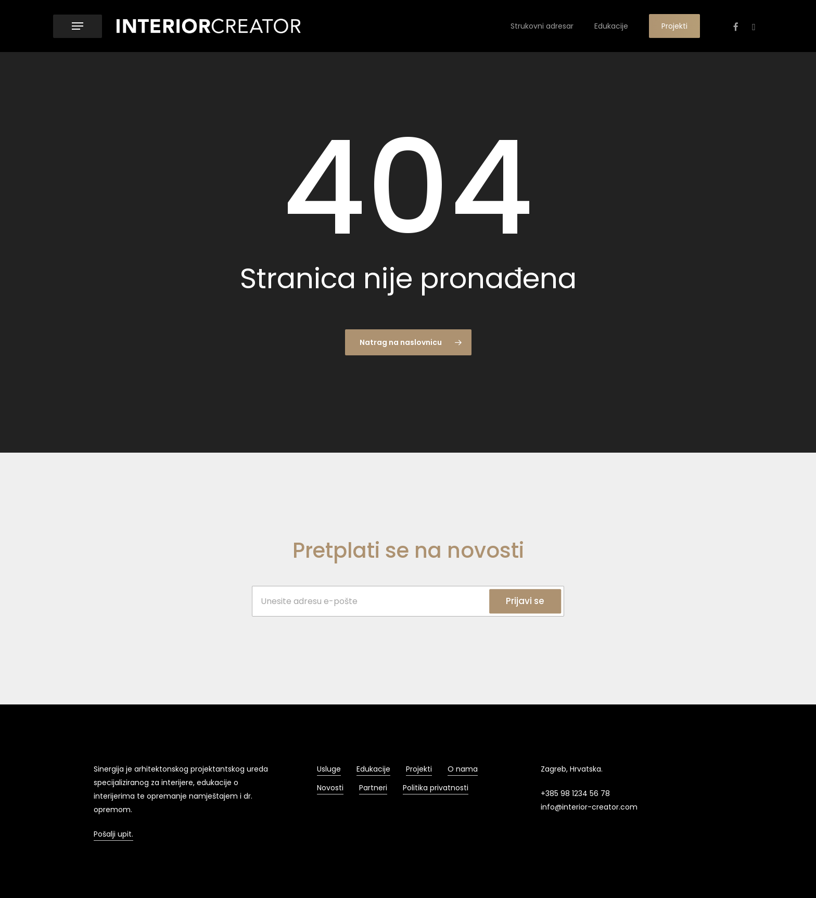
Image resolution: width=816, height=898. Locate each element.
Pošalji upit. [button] (113, 834)
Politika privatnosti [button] (435, 787)
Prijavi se (525, 601)
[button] (78, 26)
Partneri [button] (373, 787)
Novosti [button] (330, 787)
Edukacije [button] (373, 769)
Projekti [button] (419, 769)
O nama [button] (463, 769)
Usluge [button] (329, 769)
